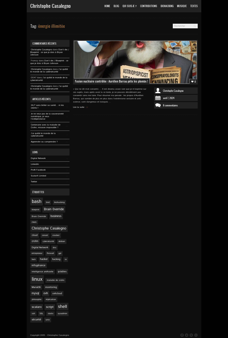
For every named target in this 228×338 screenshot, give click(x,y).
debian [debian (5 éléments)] (61, 241)
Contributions (148, 6)
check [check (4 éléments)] (34, 222)
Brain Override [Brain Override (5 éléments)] (39, 216)
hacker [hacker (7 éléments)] (44, 259)
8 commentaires (170, 105)
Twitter (34, 181)
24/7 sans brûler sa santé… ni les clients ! (47, 106)
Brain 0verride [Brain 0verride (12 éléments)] (54, 209)
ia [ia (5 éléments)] (66, 259)
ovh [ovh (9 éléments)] (45, 293)
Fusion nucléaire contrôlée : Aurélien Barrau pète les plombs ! (111, 81)
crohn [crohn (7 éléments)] (35, 241)
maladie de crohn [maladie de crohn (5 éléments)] (55, 280)
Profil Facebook (38, 169)
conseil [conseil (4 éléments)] (45, 235)
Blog (116, 6)
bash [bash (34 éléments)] (37, 201)
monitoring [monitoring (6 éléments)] (51, 287)
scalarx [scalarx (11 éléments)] (37, 307)
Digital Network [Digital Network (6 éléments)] (40, 247)
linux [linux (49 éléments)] (37, 279)
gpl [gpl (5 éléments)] (59, 253)
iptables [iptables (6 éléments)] (62, 271)
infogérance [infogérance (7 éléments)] (38, 265)
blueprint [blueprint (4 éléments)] (35, 209)
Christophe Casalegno (173, 90)
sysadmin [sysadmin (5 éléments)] (62, 313)
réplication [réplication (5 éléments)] (51, 299)
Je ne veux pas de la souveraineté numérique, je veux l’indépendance (47, 116)
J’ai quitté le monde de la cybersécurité (49, 70)
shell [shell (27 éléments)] (62, 306)
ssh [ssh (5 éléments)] (33, 313)
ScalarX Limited (38, 175)
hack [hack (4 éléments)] (34, 259)
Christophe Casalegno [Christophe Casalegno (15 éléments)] (49, 228)
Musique (182, 6)
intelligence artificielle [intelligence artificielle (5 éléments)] (42, 271)
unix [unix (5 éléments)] (48, 319)
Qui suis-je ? (130, 6)
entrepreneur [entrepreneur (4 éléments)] (37, 253)
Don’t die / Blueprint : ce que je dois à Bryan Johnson (49, 52)
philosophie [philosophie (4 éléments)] (36, 299)
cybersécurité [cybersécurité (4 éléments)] (48, 241)
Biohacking (167, 6)
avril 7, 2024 (168, 98)
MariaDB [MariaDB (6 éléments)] (36, 287)
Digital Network (38, 158)
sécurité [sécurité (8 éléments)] (36, 320)
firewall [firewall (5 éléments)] (50, 253)
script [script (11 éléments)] (50, 307)
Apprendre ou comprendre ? (44, 141)
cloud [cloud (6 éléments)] (35, 235)
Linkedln (35, 164)
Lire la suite (78, 107)
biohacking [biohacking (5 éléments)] (59, 202)
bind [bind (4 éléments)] (48, 202)
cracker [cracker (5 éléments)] (55, 235)
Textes (194, 6)
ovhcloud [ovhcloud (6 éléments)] (57, 293)
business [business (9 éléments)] (56, 216)
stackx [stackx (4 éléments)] (50, 313)
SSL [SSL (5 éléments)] (41, 313)
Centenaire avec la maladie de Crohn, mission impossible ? (45, 126)
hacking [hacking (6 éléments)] (56, 259)
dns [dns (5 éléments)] (54, 247)
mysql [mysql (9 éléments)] (35, 293)
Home (107, 6)
